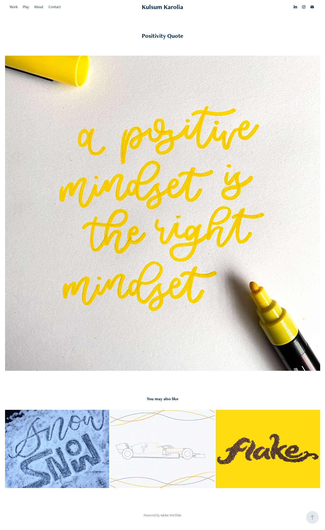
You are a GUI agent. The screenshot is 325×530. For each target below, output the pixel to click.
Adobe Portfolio (170, 515)
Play (26, 6)
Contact (55, 6)
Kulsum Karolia (162, 7)
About (38, 6)
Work (14, 6)
